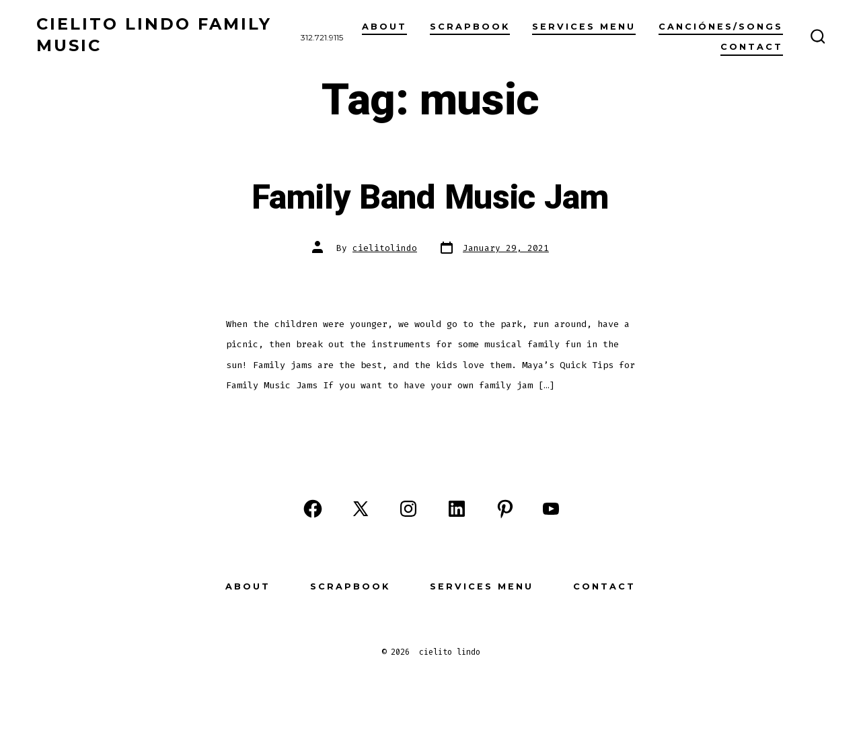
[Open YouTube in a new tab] (551, 508)
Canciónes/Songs (721, 27)
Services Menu (584, 27)
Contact (751, 47)
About (384, 27)
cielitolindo (384, 248)
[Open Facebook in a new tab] (312, 508)
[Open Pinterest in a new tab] (505, 508)
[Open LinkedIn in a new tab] (456, 508)
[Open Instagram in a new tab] (408, 508)
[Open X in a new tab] (360, 508)
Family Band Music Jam (430, 198)
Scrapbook (350, 586)
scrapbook (470, 27)
